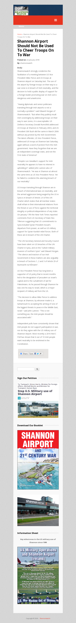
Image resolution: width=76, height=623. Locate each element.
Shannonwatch (45, 618)
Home (19, 34)
